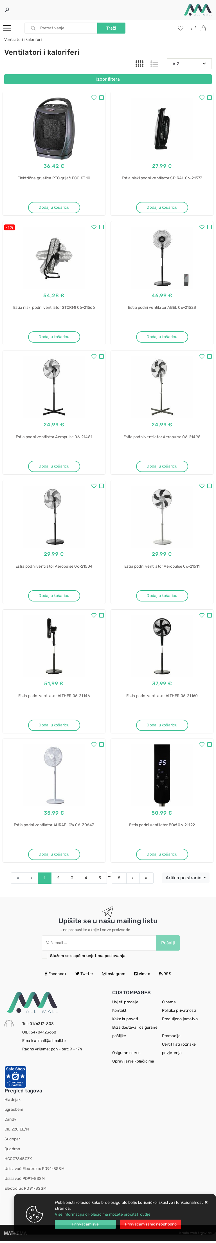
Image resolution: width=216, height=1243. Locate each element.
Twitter (84, 975)
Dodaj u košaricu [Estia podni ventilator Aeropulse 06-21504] (54, 596)
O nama (169, 1004)
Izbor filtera (108, 79)
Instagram (113, 975)
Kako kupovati (125, 1021)
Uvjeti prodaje (125, 1004)
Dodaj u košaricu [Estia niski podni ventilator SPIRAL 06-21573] (162, 207)
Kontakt (119, 1012)
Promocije (171, 1037)
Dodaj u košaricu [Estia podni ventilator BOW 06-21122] (162, 856)
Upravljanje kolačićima (133, 1063)
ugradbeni (13, 1111)
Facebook (55, 975)
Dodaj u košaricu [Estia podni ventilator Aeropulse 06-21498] (162, 466)
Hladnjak (12, 1101)
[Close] (85, 1224)
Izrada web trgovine (195, 1235)
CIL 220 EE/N (16, 1131)
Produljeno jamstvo (180, 1021)
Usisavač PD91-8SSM (24, 1180)
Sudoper (12, 1141)
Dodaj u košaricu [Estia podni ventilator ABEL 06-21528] (162, 337)
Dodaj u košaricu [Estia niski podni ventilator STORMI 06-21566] (54, 337)
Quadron (12, 1151)
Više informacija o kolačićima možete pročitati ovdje (102, 1214)
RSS (165, 975)
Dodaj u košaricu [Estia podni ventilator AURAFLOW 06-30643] (54, 856)
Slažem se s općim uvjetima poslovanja (87, 957)
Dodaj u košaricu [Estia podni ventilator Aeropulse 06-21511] (162, 596)
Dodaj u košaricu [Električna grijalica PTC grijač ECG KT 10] (54, 207)
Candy (10, 1121)
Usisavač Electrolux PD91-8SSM (34, 1170)
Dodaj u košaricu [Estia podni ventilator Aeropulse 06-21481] (54, 466)
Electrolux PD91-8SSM (25, 1190)
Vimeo (142, 975)
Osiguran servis (126, 1054)
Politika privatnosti (179, 1012)
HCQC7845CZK (18, 1160)
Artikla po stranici (184, 879)
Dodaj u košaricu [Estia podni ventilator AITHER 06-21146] (54, 726)
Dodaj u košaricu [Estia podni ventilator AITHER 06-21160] (162, 726)
